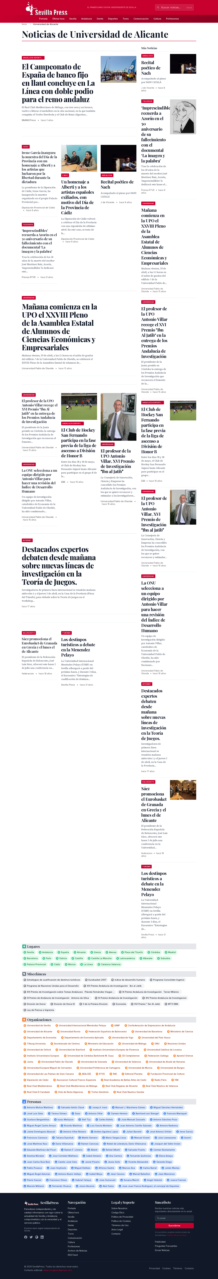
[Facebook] (25, 1237)
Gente (100, 18)
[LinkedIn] (42, 1237)
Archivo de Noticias (77, 1250)
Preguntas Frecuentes (166, 1246)
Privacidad (154, 1268)
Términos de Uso (120, 1225)
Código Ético (117, 1212)
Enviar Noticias (162, 1250)
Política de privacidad (176, 1235)
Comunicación (141, 18)
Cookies (166, 1268)
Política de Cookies (121, 1221)
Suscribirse (174, 1225)
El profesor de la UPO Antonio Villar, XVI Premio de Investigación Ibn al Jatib (117, 461)
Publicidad (160, 1241)
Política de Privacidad (122, 1216)
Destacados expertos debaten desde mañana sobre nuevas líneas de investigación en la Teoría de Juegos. (153, 714)
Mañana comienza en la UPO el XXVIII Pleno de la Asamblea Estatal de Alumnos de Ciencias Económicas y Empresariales (154, 236)
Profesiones (172, 18)
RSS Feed (73, 1255)
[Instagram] (36, 1237)
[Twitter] (31, 1237)
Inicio (24, 24)
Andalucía (86, 18)
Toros (126, 18)
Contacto (116, 1233)
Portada (43, 18)
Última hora (58, 18)
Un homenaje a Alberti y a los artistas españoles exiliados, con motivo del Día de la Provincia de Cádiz (77, 197)
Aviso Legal (117, 1229)
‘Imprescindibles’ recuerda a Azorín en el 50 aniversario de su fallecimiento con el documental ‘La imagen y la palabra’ (39, 241)
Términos (177, 1268)
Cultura (157, 18)
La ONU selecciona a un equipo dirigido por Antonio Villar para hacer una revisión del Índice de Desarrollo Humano (39, 480)
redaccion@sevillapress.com (57, 1270)
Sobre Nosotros (119, 1208)
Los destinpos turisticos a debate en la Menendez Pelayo (78, 647)
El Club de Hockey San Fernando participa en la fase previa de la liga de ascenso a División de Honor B (78, 442)
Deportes (113, 18)
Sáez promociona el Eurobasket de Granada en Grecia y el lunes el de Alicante (39, 645)
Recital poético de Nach (117, 184)
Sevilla (72, 18)
